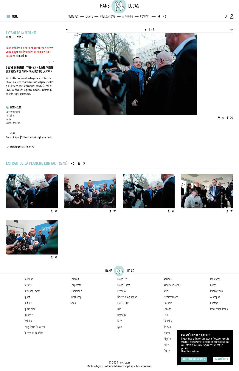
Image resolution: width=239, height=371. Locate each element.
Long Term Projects (34, 327)
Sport (27, 297)
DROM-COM (123, 303)
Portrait (75, 279)
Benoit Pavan (14, 37)
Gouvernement (13, 112)
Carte (89, 16)
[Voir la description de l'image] (227, 117)
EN (53, 62)
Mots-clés (15, 107)
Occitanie (122, 291)
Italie (166, 345)
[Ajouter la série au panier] (84, 163)
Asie (166, 291)
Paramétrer (221, 359)
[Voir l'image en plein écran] (231, 117)
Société (28, 285)
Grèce (167, 351)
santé (8, 119)
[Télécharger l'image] (219, 117)
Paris (119, 321)
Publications (107, 16)
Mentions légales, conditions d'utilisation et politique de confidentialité (119, 366)
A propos (127, 16)
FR (49, 62)
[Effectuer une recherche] (226, 16)
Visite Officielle (13, 123)
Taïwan (167, 327)
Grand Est (122, 279)
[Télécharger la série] (79, 163)
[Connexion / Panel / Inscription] (232, 16)
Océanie (168, 303)
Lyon (119, 327)
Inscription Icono (219, 309)
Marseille (122, 315)
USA (166, 315)
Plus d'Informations (190, 351)
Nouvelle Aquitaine (127, 297)
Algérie (167, 339)
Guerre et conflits (33, 333)
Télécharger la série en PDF (22, 146)
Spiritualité (29, 309)
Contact (145, 16)
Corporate (76, 285)
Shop (73, 303)
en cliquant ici (20, 56)
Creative (28, 315)
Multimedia (76, 291)
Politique (28, 279)
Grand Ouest (123, 285)
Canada (167, 309)
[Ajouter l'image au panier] (223, 117)
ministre (10, 115)
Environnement (32, 291)
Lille (119, 309)
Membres (73, 16)
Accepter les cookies (194, 359)
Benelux (168, 321)
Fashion (28, 321)
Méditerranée (171, 297)
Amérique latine (172, 285)
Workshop (76, 297)
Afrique (168, 279)
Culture (28, 303)
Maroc (167, 333)
